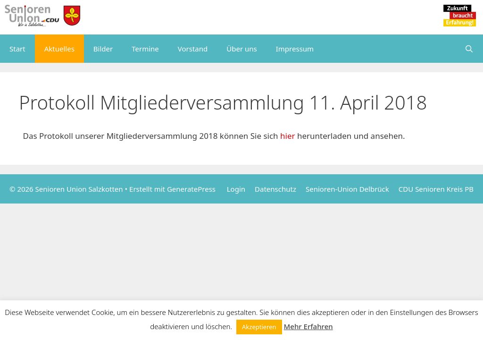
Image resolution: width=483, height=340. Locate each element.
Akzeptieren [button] (259, 327)
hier (288, 135)
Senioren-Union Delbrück (347, 189)
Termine (145, 48)
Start (17, 48)
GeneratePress (191, 189)
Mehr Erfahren (308, 326)
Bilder (103, 48)
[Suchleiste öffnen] (469, 48)
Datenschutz (275, 189)
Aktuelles (59, 48)
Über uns (241, 48)
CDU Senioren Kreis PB (436, 189)
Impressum (295, 48)
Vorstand (193, 48)
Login (236, 189)
